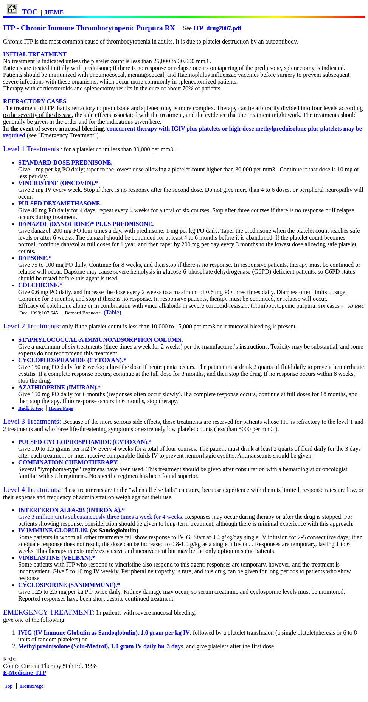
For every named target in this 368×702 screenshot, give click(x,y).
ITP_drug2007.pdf (217, 28)
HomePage (31, 686)
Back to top (30, 408)
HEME (54, 12)
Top (9, 686)
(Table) (111, 312)
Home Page (61, 408)
